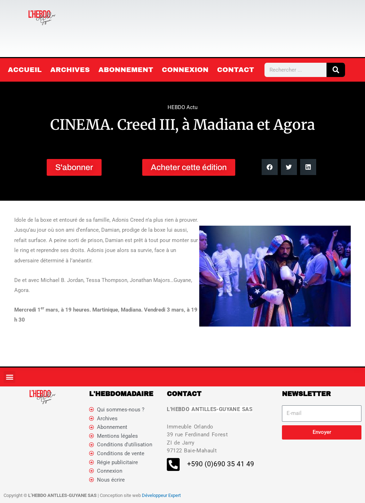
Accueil (25, 69)
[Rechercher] (336, 70)
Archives (70, 69)
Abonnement (125, 69)
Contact (235, 69)
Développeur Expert (161, 496)
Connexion (185, 69)
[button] (270, 167)
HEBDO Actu (182, 107)
